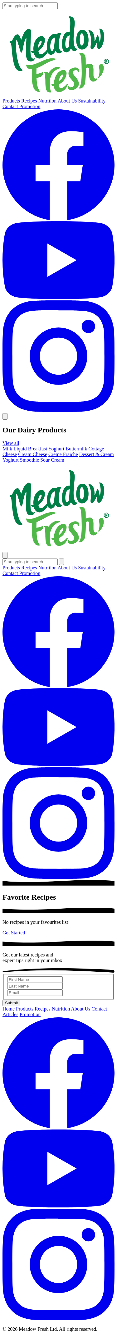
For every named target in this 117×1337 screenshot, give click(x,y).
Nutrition (48, 100)
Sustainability (91, 100)
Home (8, 1008)
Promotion (30, 106)
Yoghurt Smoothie (20, 460)
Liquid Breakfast (30, 448)
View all (10, 443)
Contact (10, 106)
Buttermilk (76, 448)
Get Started (13, 932)
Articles (10, 1014)
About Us (67, 100)
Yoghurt (56, 448)
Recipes (29, 100)
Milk (7, 448)
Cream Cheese (32, 454)
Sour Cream (52, 460)
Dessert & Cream (96, 454)
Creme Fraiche (63, 454)
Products (11, 100)
